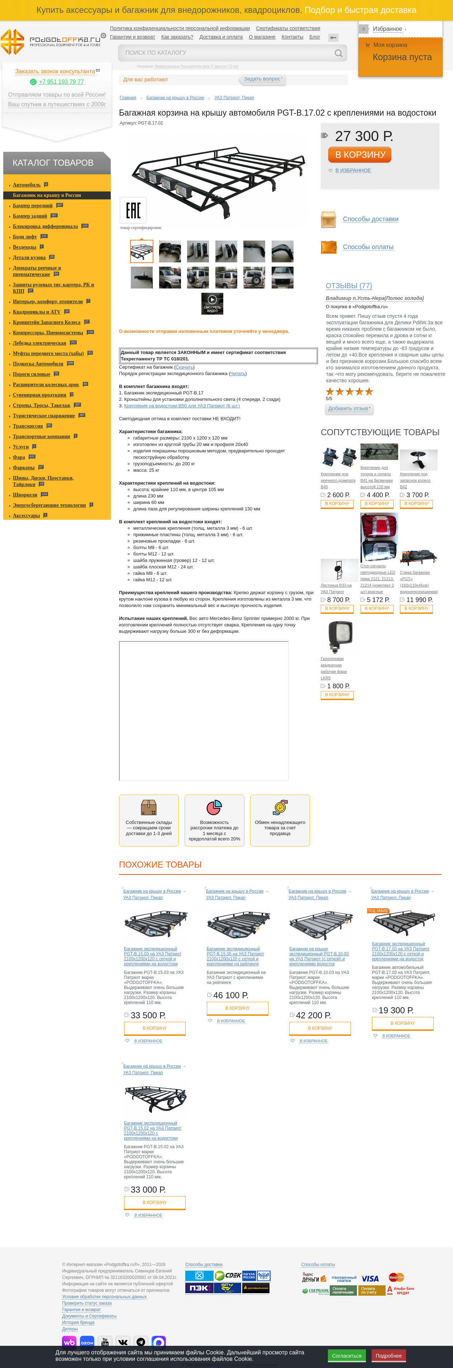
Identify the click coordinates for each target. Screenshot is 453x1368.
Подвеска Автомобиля (38, 364)
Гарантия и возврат (81, 1309)
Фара (19, 457)
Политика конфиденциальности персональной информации (180, 28)
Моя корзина (390, 45)
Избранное (387, 29)
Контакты (292, 37)
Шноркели (25, 495)
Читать (237, 373)
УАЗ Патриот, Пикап (234, 97)
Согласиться (347, 1356)
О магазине (262, 37)
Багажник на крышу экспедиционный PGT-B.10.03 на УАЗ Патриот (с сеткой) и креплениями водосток (319, 956)
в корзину (360, 155)
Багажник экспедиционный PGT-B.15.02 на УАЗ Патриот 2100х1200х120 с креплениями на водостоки (152, 1131)
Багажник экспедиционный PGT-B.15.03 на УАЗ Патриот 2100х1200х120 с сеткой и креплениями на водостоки (152, 956)
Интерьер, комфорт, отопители (48, 301)
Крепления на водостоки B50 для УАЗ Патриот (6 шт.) (182, 405)
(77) (349, 286)
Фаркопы (24, 467)
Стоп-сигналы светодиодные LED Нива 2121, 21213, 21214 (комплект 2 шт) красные (378, 579)
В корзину (337, 503)
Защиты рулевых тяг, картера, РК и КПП (53, 288)
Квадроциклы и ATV (37, 312)
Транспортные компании (41, 436)
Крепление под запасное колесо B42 (415, 480)
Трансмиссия (28, 426)
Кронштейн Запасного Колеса (47, 322)
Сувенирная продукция (39, 395)
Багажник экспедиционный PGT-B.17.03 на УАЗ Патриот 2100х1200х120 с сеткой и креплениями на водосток (400, 951)
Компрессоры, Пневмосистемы (48, 332)
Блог (314, 37)
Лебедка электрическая (39, 343)
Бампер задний (30, 216)
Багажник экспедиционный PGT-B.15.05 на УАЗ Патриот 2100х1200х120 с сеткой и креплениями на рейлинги (235, 956)
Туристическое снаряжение (44, 415)
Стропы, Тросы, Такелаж (41, 405)
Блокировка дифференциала (45, 226)
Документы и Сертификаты (89, 1316)
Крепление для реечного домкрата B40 (338, 480)
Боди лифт (25, 236)
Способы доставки (371, 219)
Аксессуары (26, 515)
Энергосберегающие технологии (49, 505)
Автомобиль (26, 185)
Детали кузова (29, 257)
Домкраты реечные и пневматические (37, 271)
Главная (128, 97)
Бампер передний (33, 205)
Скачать (184, 367)
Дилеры (70, 1328)
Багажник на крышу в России (47, 195)
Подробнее (389, 1356)
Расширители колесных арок (46, 384)
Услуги (21, 447)
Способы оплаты (368, 247)
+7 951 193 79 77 (61, 82)
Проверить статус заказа (86, 1303)
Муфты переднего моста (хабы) (48, 353)
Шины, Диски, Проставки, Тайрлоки (43, 481)
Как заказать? (177, 37)
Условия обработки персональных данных (104, 1296)
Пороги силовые (31, 374)
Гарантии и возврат (132, 37)
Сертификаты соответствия (288, 28)
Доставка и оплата (221, 37)
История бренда (78, 1322)
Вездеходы (24, 247)
